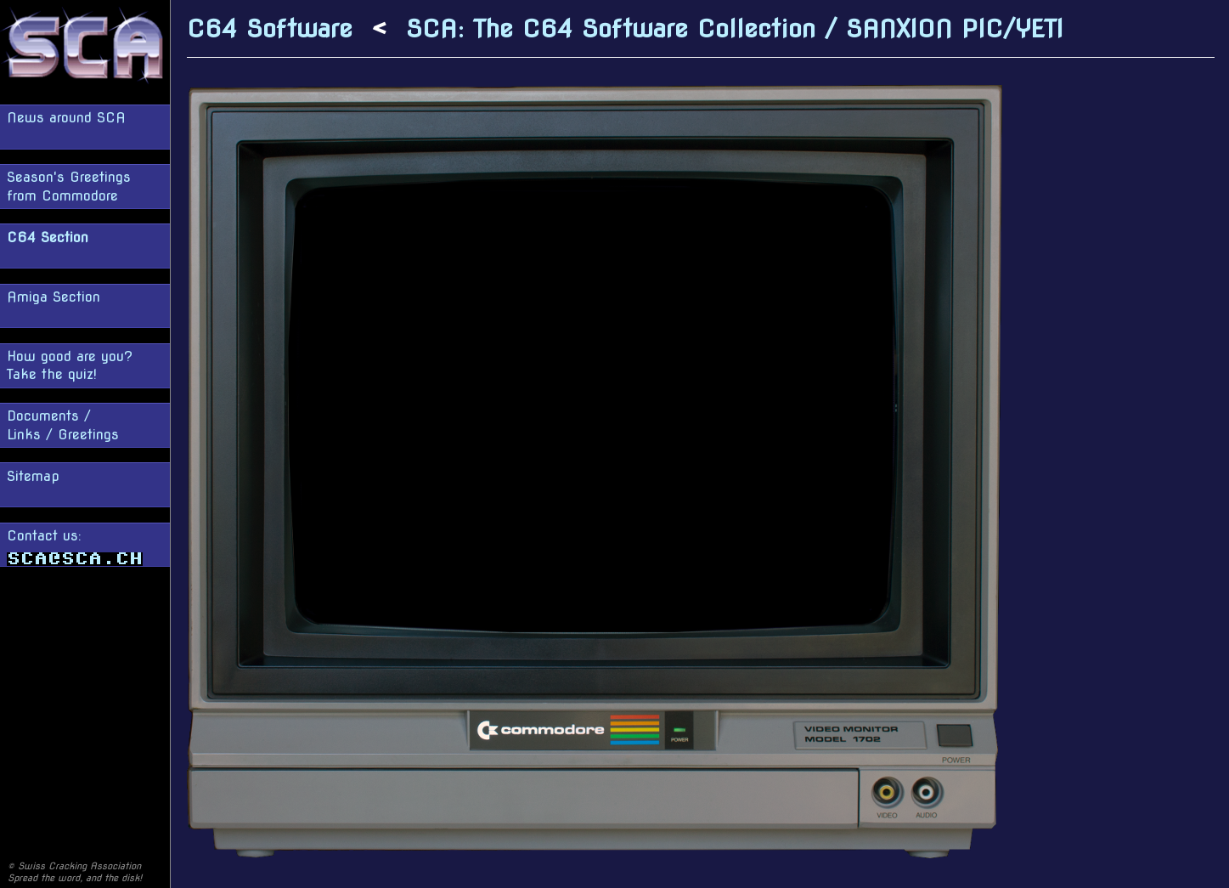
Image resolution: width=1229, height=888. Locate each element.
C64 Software (269, 28)
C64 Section (47, 237)
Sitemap (33, 476)
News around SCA (66, 118)
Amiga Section (53, 297)
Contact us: (75, 547)
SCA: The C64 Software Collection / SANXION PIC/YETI (734, 28)
